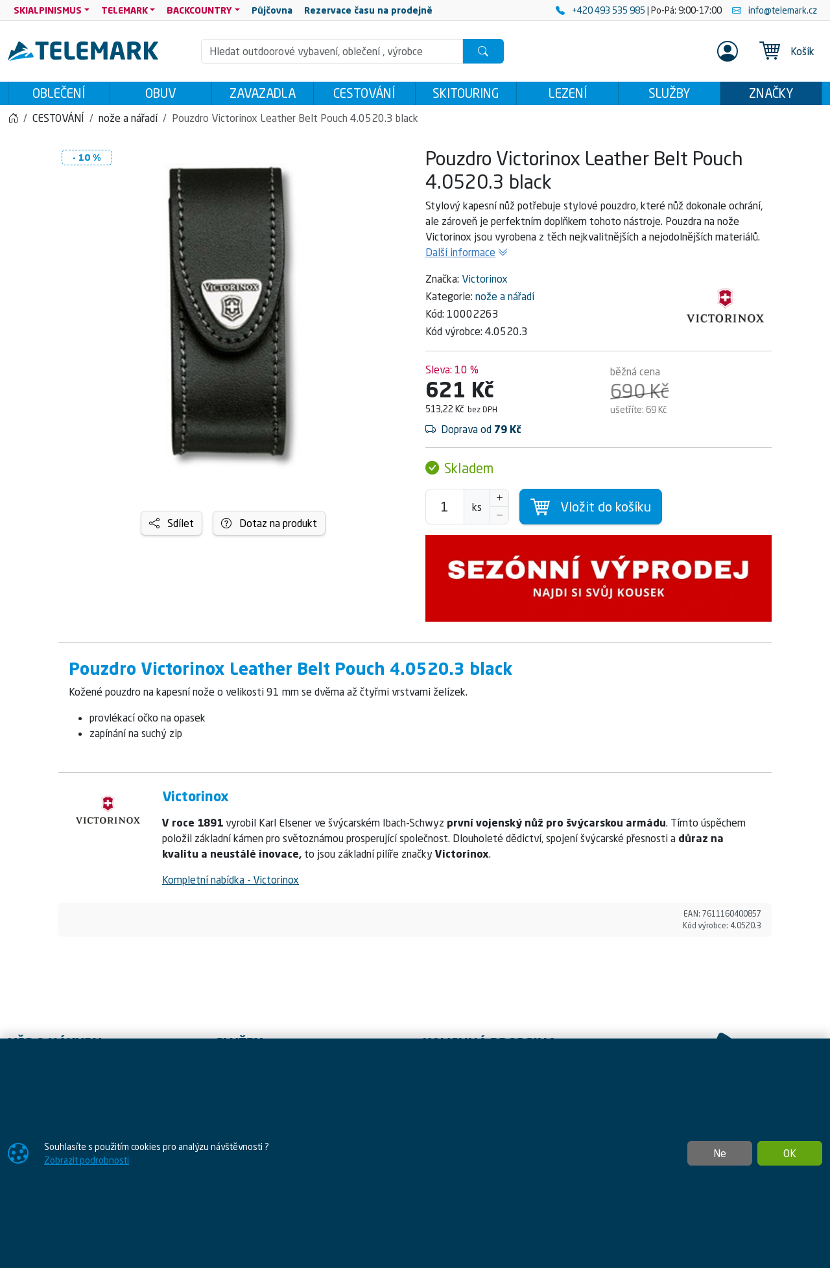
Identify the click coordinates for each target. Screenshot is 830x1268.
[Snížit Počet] (499, 519)
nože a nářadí (504, 300)
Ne (719, 1153)
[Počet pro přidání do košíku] (444, 510)
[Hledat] (483, 51)
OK (789, 1153)
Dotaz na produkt (269, 527)
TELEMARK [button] (124, 10)
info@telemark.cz (774, 10)
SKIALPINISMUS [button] (48, 10)
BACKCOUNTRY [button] (199, 10)
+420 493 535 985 (601, 10)
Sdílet (171, 527)
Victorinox (485, 282)
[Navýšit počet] (499, 502)
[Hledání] (332, 51)
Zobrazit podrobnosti (86, 1160)
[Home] (13, 121)
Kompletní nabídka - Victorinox (230, 883)
